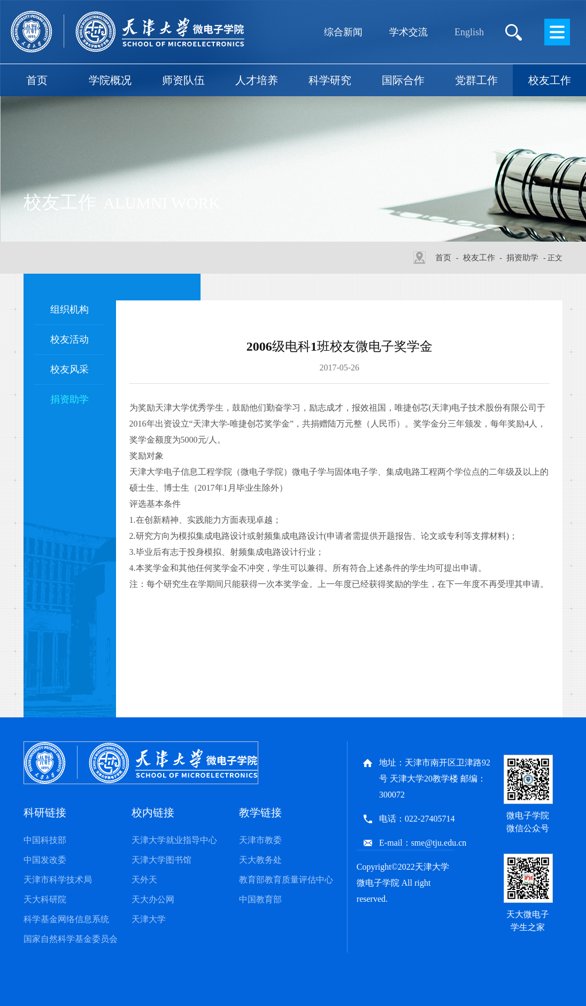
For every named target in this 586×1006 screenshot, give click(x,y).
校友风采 (69, 369)
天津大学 (149, 919)
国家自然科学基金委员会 (71, 938)
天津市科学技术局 (58, 879)
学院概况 (110, 80)
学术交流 (408, 32)
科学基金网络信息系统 (66, 919)
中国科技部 (45, 840)
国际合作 (403, 80)
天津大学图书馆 (161, 859)
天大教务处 (260, 859)
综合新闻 (343, 32)
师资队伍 (183, 80)
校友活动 (69, 339)
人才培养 (256, 80)
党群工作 (476, 80)
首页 (37, 80)
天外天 (144, 879)
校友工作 (549, 80)
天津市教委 (260, 840)
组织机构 (69, 309)
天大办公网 (153, 899)
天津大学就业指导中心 (174, 840)
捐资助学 (522, 257)
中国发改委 (45, 859)
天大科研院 (45, 899)
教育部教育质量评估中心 (286, 879)
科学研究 (330, 80)
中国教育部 (260, 899)
